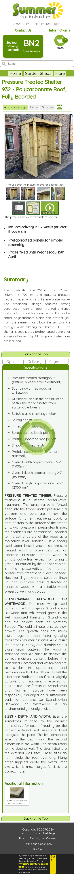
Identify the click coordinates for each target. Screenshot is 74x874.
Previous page (15, 107)
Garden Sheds (38, 73)
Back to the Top (36, 354)
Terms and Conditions (38, 844)
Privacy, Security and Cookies (38, 838)
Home (15, 73)
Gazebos (47, 107)
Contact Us (23, 30)
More (60, 73)
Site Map (38, 849)
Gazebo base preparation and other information (16, 800)
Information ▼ (60, 30)
